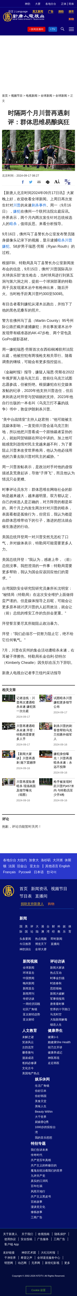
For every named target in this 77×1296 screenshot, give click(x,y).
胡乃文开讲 (55, 1047)
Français (9, 872)
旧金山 (22, 866)
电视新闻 (31, 95)
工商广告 (36, 1217)
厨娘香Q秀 (42, 1122)
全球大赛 (41, 949)
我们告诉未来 (39, 1149)
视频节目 (17, 95)
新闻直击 (28, 988)
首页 (5, 95)
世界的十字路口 (60, 1009)
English (64, 866)
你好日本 (40, 1090)
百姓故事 (36, 1201)
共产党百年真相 (41, 1160)
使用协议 (10, 1239)
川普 (17, 205)
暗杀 (13, 224)
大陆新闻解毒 (58, 1019)
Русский (25, 872)
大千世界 (40, 1116)
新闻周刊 (28, 993)
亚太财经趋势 (31, 1014)
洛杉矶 (46, 860)
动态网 (22, 1262)
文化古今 (28, 1068)
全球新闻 (46, 95)
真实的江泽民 (39, 1180)
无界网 (35, 1262)
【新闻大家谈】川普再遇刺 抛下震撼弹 (26, 758)
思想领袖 (56, 988)
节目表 (26, 896)
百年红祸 (36, 1186)
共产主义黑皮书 (41, 1196)
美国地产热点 (30, 1073)
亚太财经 (28, 1019)
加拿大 (34, 860)
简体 (71, 3)
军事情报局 (57, 998)
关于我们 (27, 1234)
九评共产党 (38, 1175)
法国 (11, 866)
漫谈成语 (28, 1057)
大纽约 (22, 860)
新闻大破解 (57, 993)
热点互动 (56, 972)
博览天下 (41, 944)
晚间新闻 (28, 983)
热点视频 (41, 938)
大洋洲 (58, 860)
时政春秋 (56, 983)
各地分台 (50, 3)
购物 (51, 904)
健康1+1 (53, 1037)
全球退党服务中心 (48, 1257)
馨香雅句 (28, 1052)
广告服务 (43, 1239)
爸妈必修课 (29, 1063)
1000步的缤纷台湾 (45, 1129)
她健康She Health (59, 1042)
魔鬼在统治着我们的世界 (46, 1170)
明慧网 (8, 1262)
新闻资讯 (39, 888)
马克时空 (56, 1014)
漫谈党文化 (38, 1206)
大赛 (37, 3)
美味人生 (40, 1106)
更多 (67, 1262)
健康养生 (55, 1031)
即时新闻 (56, 938)
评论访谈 (57, 961)
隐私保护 (60, 1234)
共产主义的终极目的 (44, 1165)
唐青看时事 (57, 1003)
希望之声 (26, 1257)
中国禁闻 (28, 978)
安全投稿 (26, 1239)
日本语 (39, 872)
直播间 (41, 896)
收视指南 (43, 1234)
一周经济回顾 (31, 1003)
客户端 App (11, 1244)
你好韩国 (40, 1096)
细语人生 (56, 1024)
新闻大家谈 (57, 967)
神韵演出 (25, 949)
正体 (63, 3)
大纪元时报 (48, 1252)
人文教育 (29, 1031)
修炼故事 (36, 1212)
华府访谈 (28, 998)
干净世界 (10, 1257)
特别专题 (38, 1143)
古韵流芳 (28, 1047)
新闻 (23, 918)
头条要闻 (25, 938)
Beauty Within (44, 1111)
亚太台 (35, 866)
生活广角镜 (42, 1085)
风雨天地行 (38, 1191)
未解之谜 (28, 1037)
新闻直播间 (37, 29)
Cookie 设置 (38, 1290)
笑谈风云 (28, 1042)
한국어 (51, 872)
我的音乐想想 (43, 1137)
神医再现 (53, 1057)
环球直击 (28, 972)
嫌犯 (17, 211)
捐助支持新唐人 (32, 904)
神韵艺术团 (29, 1252)
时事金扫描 (57, 978)
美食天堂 (40, 1101)
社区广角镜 (30, 1009)
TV (53, 29)
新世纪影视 (52, 1262)
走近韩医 (53, 1063)
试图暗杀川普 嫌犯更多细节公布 (63, 702)
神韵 (27, 3)
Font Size (57, 181)
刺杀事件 (39, 205)
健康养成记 (55, 1052)
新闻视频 (30, 961)
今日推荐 (25, 944)
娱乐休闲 (42, 1079)
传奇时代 (36, 1155)
